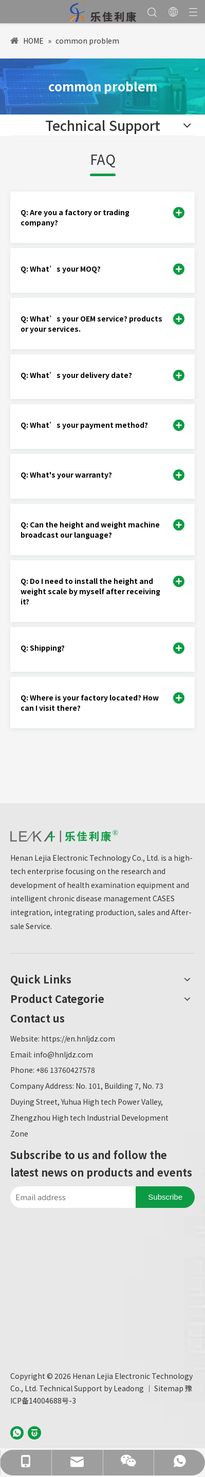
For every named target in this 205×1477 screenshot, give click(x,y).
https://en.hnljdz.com (78, 1038)
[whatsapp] (17, 1432)
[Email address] (70, 1197)
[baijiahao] (34, 1432)
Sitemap (168, 1388)
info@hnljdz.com (63, 1054)
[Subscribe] (165, 1197)
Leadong (129, 1388)
